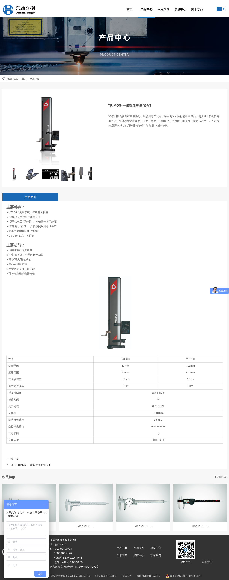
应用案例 (155, 8)
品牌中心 (139, 555)
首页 (121, 8)
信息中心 (172, 8)
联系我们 (155, 555)
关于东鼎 (189, 8)
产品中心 (138, 8)
